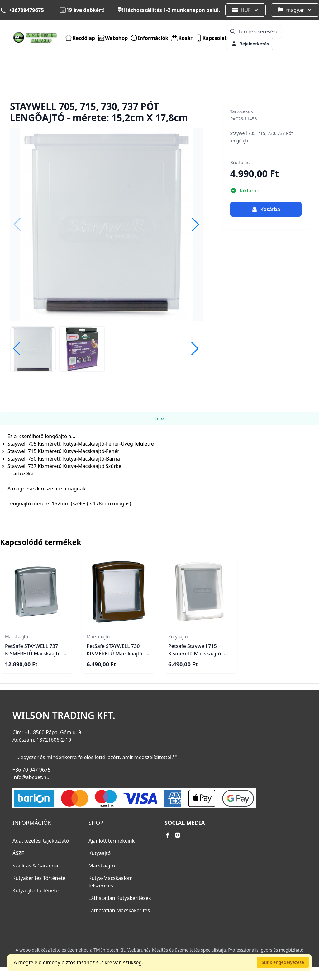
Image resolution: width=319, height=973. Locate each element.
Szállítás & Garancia (35, 865)
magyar (295, 10)
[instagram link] (177, 835)
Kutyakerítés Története (38, 878)
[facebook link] (167, 835)
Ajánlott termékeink (111, 840)
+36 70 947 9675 (31, 769)
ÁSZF (18, 853)
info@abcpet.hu (31, 777)
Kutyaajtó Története (35, 890)
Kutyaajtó (99, 853)
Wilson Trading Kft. (63, 715)
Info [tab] (159, 418)
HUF (245, 10)
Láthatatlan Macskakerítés (119, 910)
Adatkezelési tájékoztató (40, 840)
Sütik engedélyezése (283, 962)
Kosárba (265, 209)
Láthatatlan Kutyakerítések (119, 898)
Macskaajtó (101, 865)
